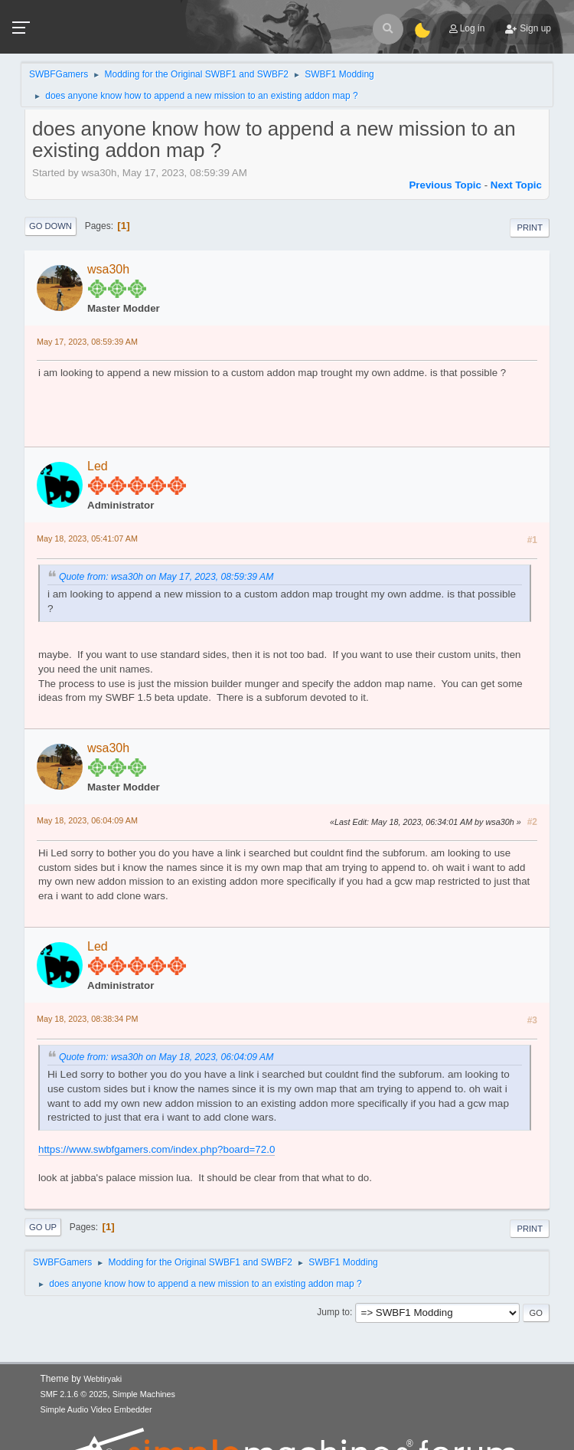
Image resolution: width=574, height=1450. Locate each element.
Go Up (43, 1227)
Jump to (333, 1312)
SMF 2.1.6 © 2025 (74, 1394)
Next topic (516, 185)
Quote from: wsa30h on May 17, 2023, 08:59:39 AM (166, 576)
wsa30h (108, 269)
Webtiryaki (102, 1378)
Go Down (50, 226)
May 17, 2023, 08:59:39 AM (87, 341)
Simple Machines (144, 1394)
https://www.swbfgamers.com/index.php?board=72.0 (156, 1149)
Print (530, 227)
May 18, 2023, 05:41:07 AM (87, 538)
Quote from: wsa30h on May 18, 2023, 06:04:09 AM (166, 1057)
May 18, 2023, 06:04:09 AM (87, 820)
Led (97, 466)
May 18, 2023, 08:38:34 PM (87, 1018)
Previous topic (445, 185)
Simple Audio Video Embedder (96, 1409)
